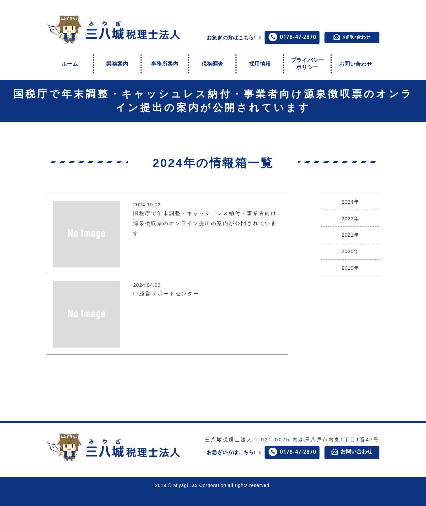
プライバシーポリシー (307, 60)
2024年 (350, 194)
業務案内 (117, 60)
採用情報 (260, 60)
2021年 (350, 224)
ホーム (70, 60)
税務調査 (212, 60)
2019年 (350, 254)
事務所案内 (164, 60)
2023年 (350, 209)
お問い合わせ (351, 37)
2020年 (350, 239)
